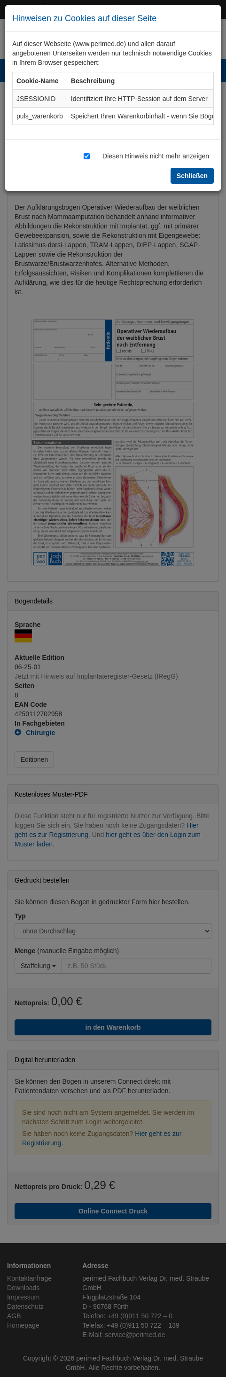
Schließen (192, 175)
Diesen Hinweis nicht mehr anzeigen (155, 155)
